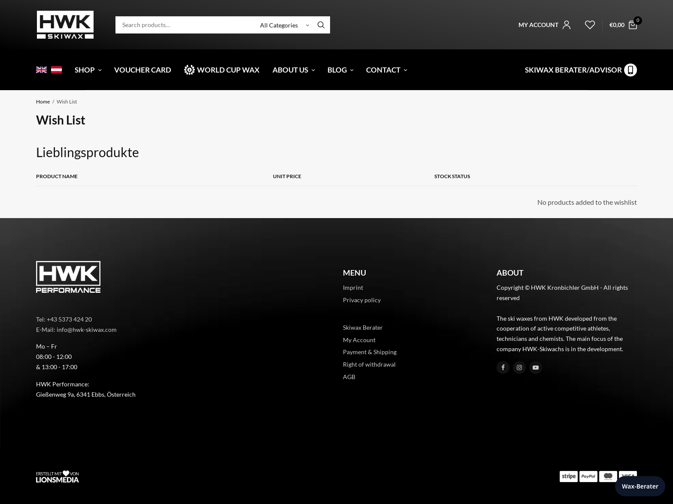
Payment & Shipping (370, 351)
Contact (383, 69)
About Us (290, 69)
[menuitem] (41, 69)
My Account (359, 339)
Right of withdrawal (369, 364)
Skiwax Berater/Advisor (573, 69)
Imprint (353, 287)
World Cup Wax (228, 69)
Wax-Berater (640, 486)
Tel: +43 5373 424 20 (64, 319)
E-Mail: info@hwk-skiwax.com (76, 329)
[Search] (321, 25)
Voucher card (142, 69)
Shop (85, 69)
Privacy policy (362, 300)
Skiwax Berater (363, 327)
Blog (337, 69)
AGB (349, 376)
